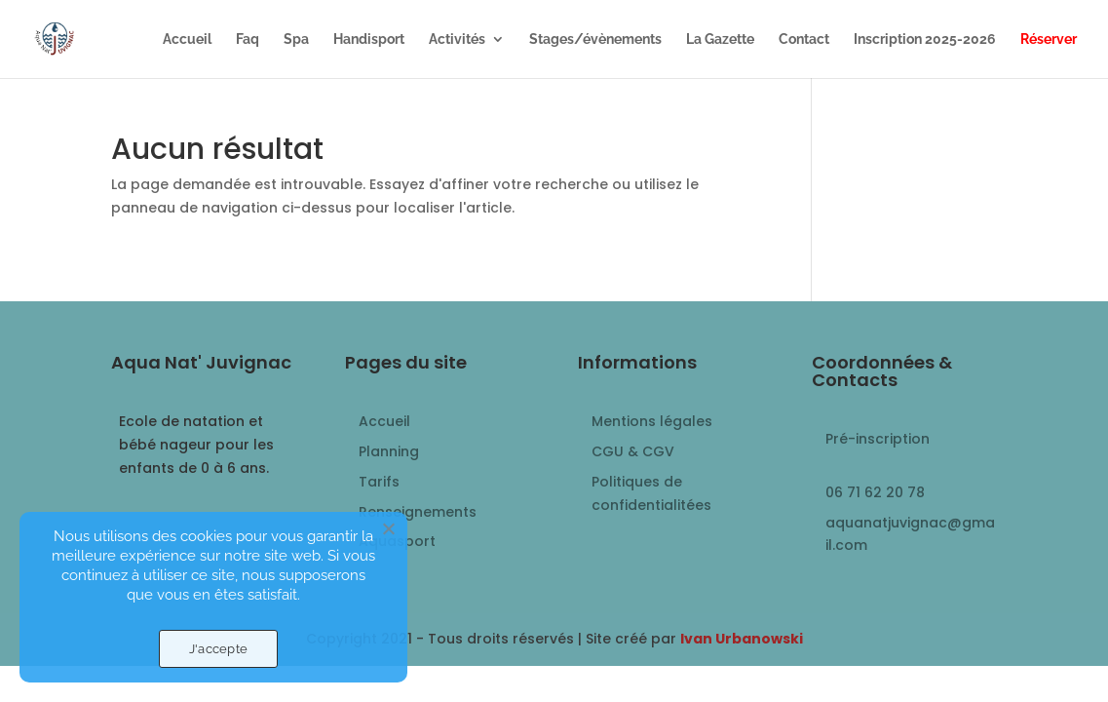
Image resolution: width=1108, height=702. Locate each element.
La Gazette (720, 39)
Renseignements (418, 512)
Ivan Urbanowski (741, 638)
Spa (296, 39)
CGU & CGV (633, 451)
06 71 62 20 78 (875, 492)
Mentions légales (652, 421)
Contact (804, 39)
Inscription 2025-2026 (925, 39)
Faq (247, 39)
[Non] (388, 528)
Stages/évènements (595, 39)
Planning (389, 451)
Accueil (187, 39)
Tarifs (379, 481)
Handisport (368, 39)
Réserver (1048, 39)
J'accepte (218, 649)
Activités (457, 39)
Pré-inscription (877, 438)
